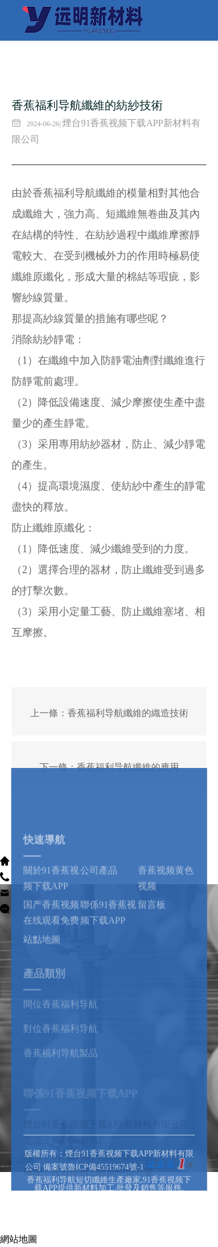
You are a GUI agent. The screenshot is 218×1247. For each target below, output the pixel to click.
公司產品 (98, 923)
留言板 (152, 957)
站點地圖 (41, 991)
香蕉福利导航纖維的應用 (128, 767)
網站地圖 (18, 1239)
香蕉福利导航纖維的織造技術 (127, 713)
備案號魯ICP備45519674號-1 (93, 1197)
